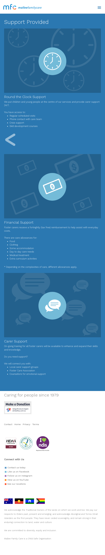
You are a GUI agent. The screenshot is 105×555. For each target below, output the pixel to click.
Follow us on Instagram (19, 475)
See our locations (16, 484)
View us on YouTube (18, 480)
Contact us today (16, 467)
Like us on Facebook (18, 471)
